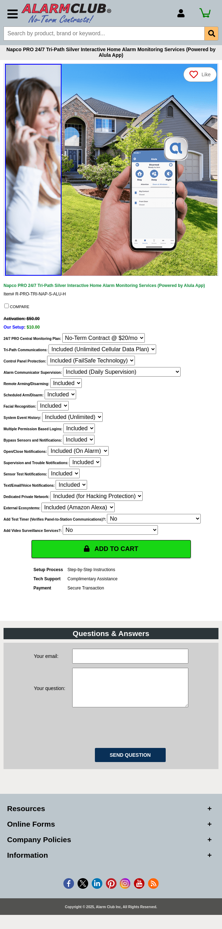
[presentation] (126, 733)
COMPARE (16, 306)
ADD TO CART (111, 548)
